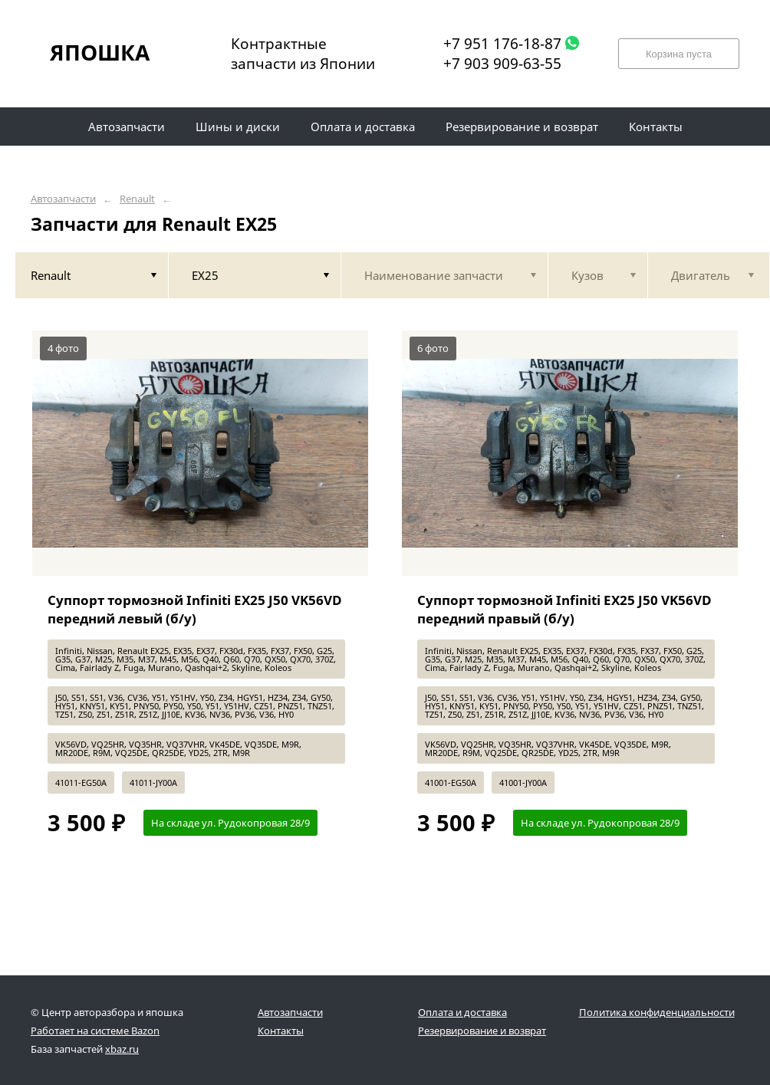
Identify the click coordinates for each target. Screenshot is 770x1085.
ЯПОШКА (100, 52)
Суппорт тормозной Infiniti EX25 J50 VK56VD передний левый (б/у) (195, 609)
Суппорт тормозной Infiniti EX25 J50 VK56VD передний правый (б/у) (564, 609)
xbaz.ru (122, 1049)
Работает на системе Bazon (95, 1030)
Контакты (281, 1030)
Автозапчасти (63, 199)
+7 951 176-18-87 (502, 44)
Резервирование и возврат (482, 1030)
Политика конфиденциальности (657, 1012)
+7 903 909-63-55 (502, 64)
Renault (137, 199)
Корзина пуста (679, 54)
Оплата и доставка (462, 1012)
